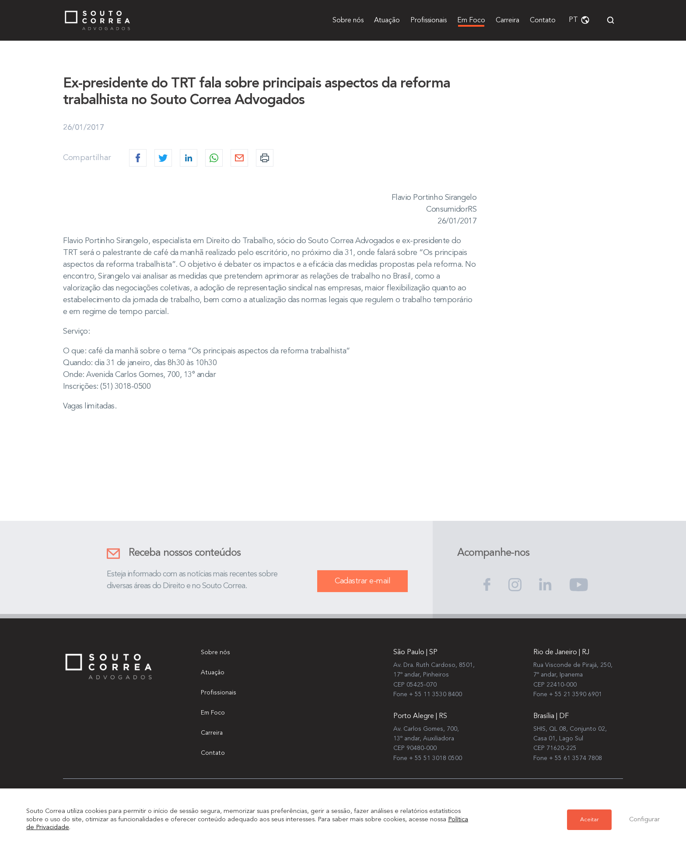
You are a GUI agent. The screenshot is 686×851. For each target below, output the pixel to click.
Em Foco (471, 20)
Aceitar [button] (589, 820)
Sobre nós (348, 20)
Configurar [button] (644, 819)
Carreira (507, 20)
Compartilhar (87, 158)
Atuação (387, 20)
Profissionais (428, 20)
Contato (543, 20)
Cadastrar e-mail (362, 590)
